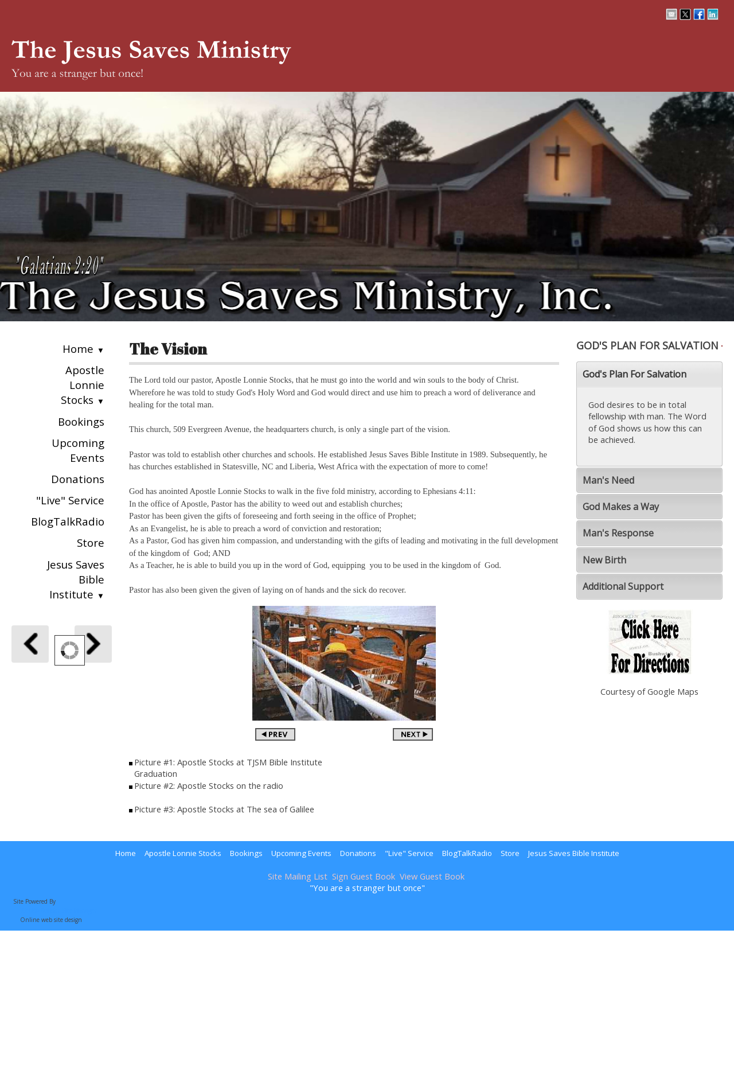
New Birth (604, 560)
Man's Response (618, 533)
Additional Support (623, 586)
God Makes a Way (621, 506)
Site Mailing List (297, 876)
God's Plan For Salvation (634, 374)
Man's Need (608, 480)
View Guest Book (432, 876)
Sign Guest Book (363, 876)
